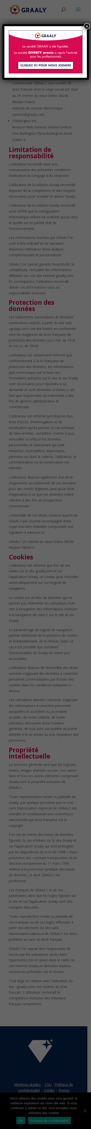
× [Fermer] (87, 26)
